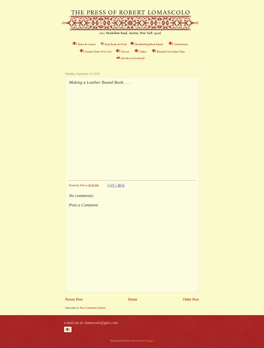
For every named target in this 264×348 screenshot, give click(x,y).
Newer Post (74, 299)
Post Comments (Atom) (93, 307)
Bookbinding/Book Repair (149, 44)
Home (132, 299)
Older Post (191, 299)
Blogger (148, 340)
